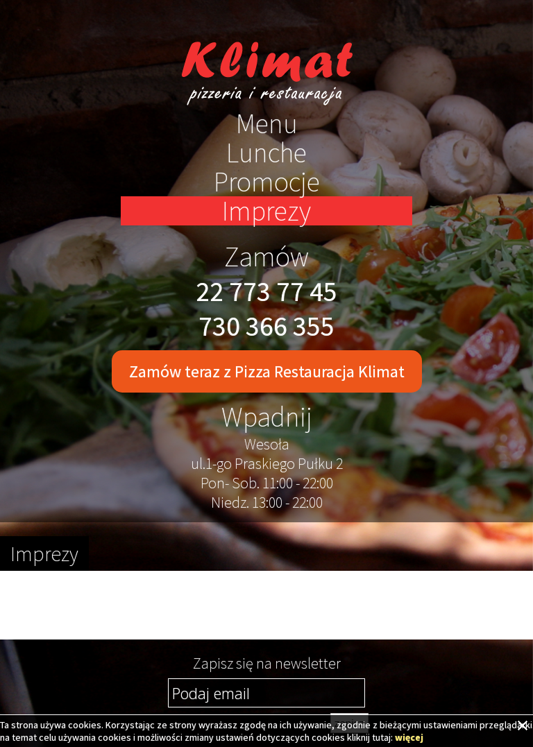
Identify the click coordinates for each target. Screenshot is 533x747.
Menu (267, 123)
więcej (409, 737)
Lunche (266, 152)
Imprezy (266, 210)
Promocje (267, 181)
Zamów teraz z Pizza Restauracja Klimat (267, 371)
